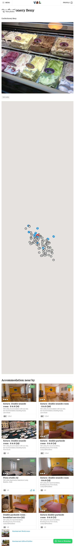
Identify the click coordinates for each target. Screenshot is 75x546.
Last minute (6, 412)
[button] (39, 237)
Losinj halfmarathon (46, 449)
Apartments (13, 480)
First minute (6, 449)
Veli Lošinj (6, 97)
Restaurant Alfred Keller (22, 541)
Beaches (6, 482)
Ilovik (10, 482)
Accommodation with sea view (19, 409)
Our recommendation (9, 410)
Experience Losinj (23, 480)
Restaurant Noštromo (21, 531)
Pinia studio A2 (10, 478)
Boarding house (21, 410)
